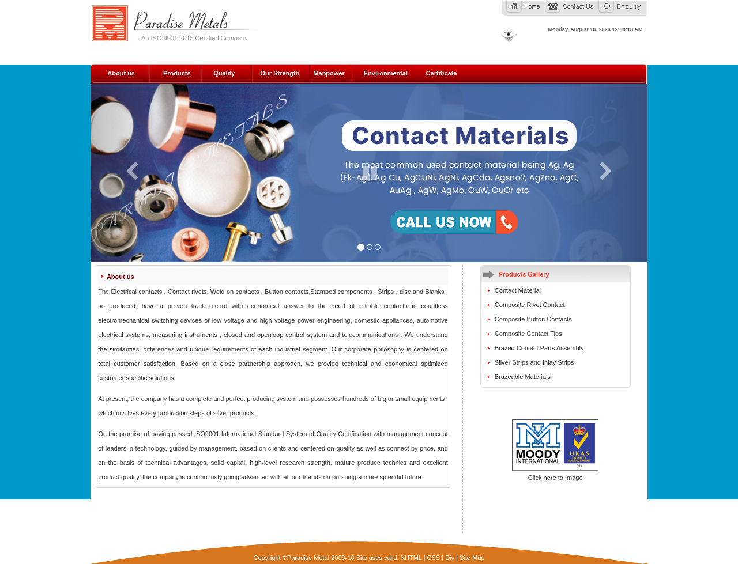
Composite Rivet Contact (530, 304)
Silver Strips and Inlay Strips (534, 362)
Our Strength (279, 73)
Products (177, 73)
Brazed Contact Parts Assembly (539, 348)
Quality (224, 73)
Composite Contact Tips (528, 333)
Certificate (441, 73)
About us (121, 73)
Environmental (386, 73)
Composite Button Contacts (533, 319)
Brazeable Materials (523, 376)
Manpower (328, 73)
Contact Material (518, 290)
